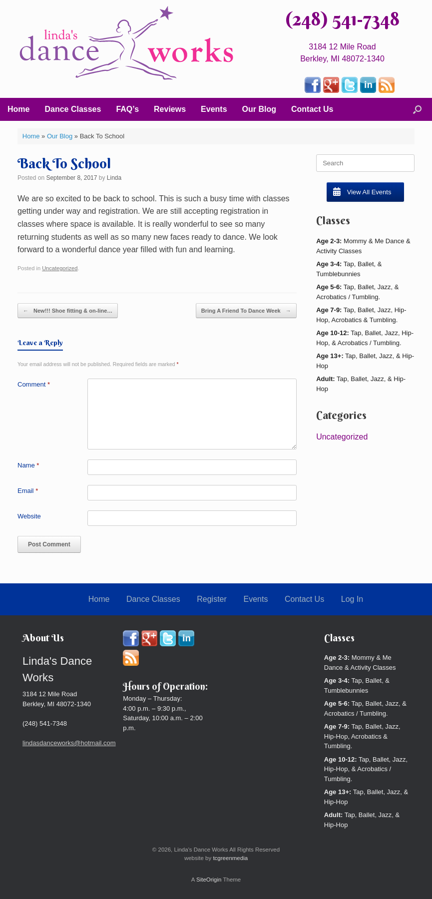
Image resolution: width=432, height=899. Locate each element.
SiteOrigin (209, 880)
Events (214, 109)
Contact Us (312, 109)
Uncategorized (59, 268)
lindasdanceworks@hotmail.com (69, 743)
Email (27, 490)
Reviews (170, 109)
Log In (352, 599)
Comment (33, 384)
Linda (114, 177)
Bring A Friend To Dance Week (246, 311)
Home (18, 109)
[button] (417, 109)
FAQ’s (127, 109)
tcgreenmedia (230, 858)
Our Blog (259, 109)
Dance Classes (72, 109)
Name (28, 465)
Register (212, 599)
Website (29, 516)
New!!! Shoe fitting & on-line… (67, 311)
